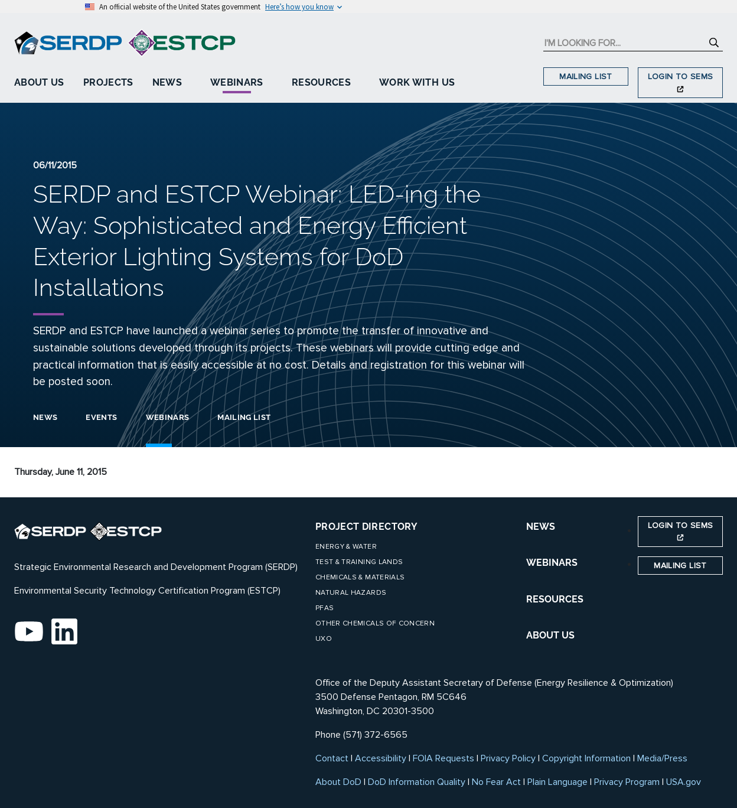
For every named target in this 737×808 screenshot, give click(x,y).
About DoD (338, 782)
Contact (331, 758)
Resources (321, 82)
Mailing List (585, 76)
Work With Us (417, 82)
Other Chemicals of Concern (375, 623)
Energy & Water (346, 546)
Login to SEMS (680, 81)
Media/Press (662, 758)
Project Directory (366, 526)
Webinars (236, 82)
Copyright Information (586, 758)
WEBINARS (552, 562)
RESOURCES (554, 599)
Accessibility (380, 758)
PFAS (324, 608)
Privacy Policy (508, 758)
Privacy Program (627, 782)
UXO (323, 638)
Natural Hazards (350, 592)
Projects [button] (108, 82)
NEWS (540, 526)
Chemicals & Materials (360, 577)
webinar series (245, 331)
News (167, 82)
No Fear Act (496, 782)
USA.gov (683, 782)
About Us (39, 82)
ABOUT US (550, 635)
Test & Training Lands (359, 562)
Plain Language (557, 782)
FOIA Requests (443, 758)
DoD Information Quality (416, 782)
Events (101, 417)
